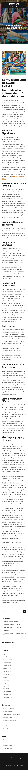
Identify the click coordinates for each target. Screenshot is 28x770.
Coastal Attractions (8, 708)
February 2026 (7, 660)
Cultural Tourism (8, 711)
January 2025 (7, 694)
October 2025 (7, 668)
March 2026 (6, 657)
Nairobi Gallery (7, 630)
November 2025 (7, 665)
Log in (5, 740)
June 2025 (6, 680)
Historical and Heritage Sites (11, 714)
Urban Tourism (7, 729)
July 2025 (6, 677)
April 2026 (6, 654)
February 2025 (7, 691)
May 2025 (6, 683)
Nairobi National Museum (10, 621)
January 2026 (7, 662)
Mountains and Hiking (9, 720)
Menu (14, 12)
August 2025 (6, 674)
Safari (5, 726)
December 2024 (7, 697)
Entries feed (6, 742)
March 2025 (6, 689)
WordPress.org (7, 748)
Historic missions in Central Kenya (13, 627)
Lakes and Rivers (8, 717)
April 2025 (6, 686)
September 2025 (8, 671)
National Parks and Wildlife (11, 723)
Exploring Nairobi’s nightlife (11, 624)
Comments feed (7, 745)
